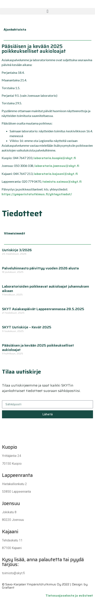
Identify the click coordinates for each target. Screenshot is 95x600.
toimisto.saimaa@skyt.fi (62, 181)
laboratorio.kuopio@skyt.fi (54, 157)
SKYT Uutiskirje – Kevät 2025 (26, 327)
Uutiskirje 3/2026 (17, 250)
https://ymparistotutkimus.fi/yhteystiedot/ (37, 194)
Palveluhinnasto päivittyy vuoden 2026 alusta (40, 268)
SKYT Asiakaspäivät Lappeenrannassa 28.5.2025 (43, 309)
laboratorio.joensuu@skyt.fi (56, 165)
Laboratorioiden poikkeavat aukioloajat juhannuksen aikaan (45, 289)
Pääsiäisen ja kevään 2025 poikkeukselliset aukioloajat (38, 348)
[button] (47, 11)
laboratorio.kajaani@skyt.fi (56, 173)
